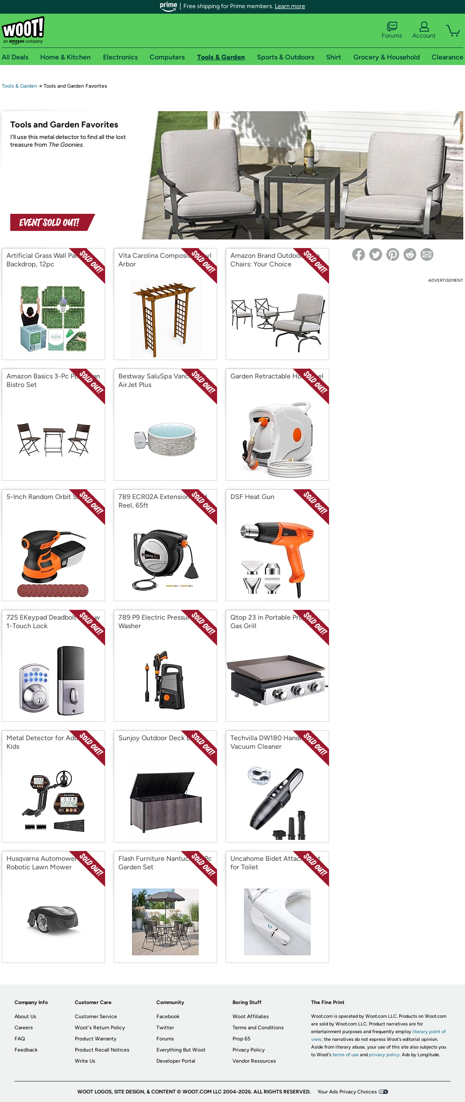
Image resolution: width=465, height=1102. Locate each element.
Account (424, 30)
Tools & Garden (19, 86)
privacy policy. (384, 1055)
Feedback (26, 1050)
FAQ (20, 1039)
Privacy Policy (248, 1050)
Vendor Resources (254, 1061)
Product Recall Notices (102, 1050)
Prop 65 (241, 1039)
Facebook (168, 1016)
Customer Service (96, 1016)
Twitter (165, 1028)
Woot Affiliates (250, 1016)
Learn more (290, 6)
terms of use (346, 1055)
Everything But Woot (181, 1050)
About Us (25, 1016)
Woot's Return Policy (100, 1028)
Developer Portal (175, 1061)
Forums (392, 30)
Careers (24, 1028)
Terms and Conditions (258, 1028)
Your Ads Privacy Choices (347, 1092)
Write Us (85, 1061)
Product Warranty (95, 1039)
